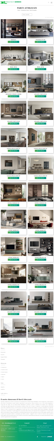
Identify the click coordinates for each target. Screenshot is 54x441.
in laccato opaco (4, 372)
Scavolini (2, 354)
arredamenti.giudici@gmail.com (26, 430)
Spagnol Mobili (4, 357)
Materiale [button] (3, 363)
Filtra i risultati (27, 14)
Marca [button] (2, 348)
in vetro (2, 379)
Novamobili (3, 352)
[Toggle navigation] (48, 2)
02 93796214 (24, 425)
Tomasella (3, 359)
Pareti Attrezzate (33, 10)
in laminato (3, 374)
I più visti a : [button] (4, 393)
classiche (2, 387)
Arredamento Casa (25, 10)
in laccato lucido (4, 369)
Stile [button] (2, 383)
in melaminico (3, 367)
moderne (3, 389)
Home (19, 10)
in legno (2, 376)
